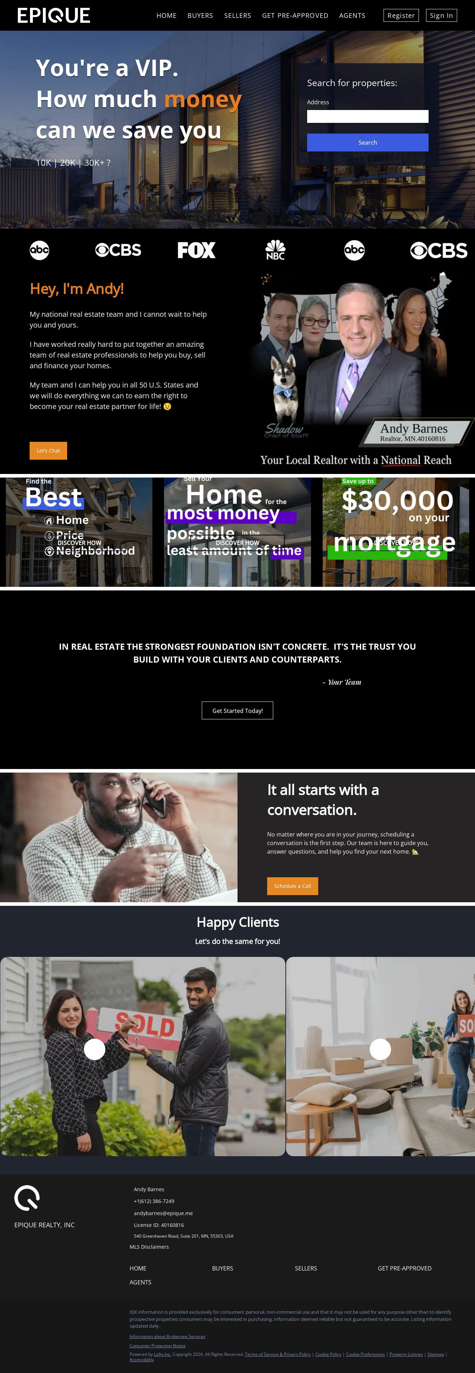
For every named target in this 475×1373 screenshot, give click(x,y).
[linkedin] (34, 1314)
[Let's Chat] (48, 451)
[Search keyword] (368, 116)
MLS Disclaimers (149, 1246)
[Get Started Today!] (237, 710)
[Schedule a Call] (292, 886)
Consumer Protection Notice (158, 1346)
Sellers (238, 15)
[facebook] (19, 1314)
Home (166, 15)
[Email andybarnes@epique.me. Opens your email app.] (174, 1213)
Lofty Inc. (162, 1354)
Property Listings (406, 1354)
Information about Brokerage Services (167, 1336)
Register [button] (401, 15)
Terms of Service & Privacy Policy (278, 1354)
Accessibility (142, 1360)
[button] (368, 142)
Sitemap (436, 1354)
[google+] (76, 1314)
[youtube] (62, 1314)
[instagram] (48, 1314)
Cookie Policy (328, 1354)
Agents (352, 15)
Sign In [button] (441, 15)
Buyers (201, 15)
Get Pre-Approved (295, 15)
